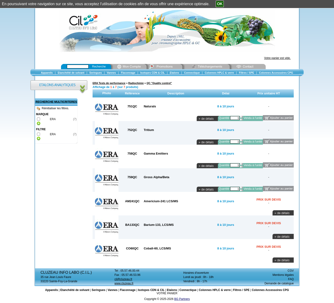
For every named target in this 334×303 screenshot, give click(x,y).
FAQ (291, 279)
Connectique (187, 290)
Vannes (113, 290)
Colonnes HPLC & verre (215, 290)
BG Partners (182, 299)
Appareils (51, 290)
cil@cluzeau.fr (123, 279)
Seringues (98, 290)
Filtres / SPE (241, 290)
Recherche (99, 66)
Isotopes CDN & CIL (151, 290)
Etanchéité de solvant (74, 290)
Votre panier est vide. (277, 58)
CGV (291, 270)
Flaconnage (128, 290)
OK (220, 4)
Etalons (172, 290)
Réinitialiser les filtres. (53, 108)
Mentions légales (283, 275)
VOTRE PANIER (167, 293)
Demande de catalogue (279, 283)
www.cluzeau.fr (124, 283)
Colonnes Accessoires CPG (270, 290)
